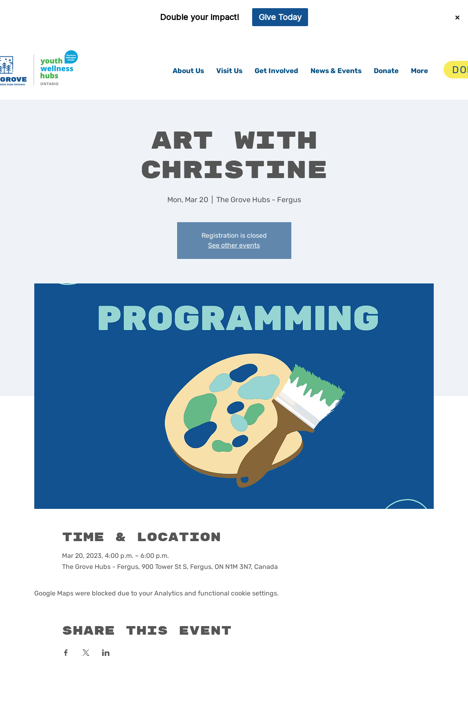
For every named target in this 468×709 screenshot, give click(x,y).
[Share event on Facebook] (66, 652)
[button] (188, 70)
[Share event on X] (86, 652)
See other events (234, 245)
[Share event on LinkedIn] (106, 652)
